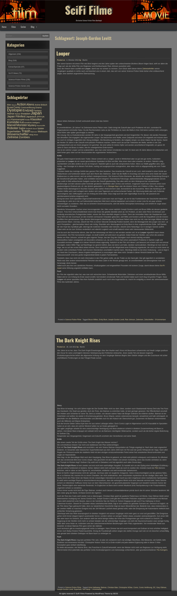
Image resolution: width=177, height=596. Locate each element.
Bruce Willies (93, 320)
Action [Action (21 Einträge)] (21, 104)
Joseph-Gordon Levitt (116, 320)
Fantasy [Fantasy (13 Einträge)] (37, 110)
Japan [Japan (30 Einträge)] (36, 113)
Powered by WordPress (94, 594)
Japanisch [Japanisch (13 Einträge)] (31, 116)
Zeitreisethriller (148, 69)
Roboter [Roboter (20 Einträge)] (12, 128)
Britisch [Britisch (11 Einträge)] (44, 105)
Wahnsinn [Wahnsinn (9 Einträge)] (34, 132)
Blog (32, 27)
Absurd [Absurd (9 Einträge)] (14, 105)
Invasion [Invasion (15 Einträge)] (25, 113)
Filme (13, 27)
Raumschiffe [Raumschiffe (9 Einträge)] (41, 125)
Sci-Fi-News (13, 73)
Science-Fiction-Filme (73, 320)
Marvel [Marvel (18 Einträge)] (11, 125)
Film (157, 581)
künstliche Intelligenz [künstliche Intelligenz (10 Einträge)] (32, 123)
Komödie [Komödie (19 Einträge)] (13, 122)
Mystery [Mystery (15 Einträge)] (32, 125)
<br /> (65, 299)
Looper (63, 53)
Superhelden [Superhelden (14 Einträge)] (14, 131)
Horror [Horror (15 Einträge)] (10, 113)
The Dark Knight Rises (78, 453)
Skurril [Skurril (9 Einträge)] (35, 128)
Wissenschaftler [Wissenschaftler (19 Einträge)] (18, 134)
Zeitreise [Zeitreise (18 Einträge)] (12, 137)
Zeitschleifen (148, 320)
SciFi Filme (88, 10)
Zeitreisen (139, 320)
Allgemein (12, 54)
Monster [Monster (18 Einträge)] (21, 125)
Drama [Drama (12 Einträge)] (38, 107)
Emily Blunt (103, 320)
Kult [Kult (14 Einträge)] (22, 122)
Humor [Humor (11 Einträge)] (17, 114)
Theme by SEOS (111, 594)
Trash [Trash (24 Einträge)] (25, 131)
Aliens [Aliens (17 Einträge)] (30, 104)
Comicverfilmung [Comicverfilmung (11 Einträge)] (28, 108)
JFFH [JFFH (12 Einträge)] (39, 117)
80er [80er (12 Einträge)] (9, 105)
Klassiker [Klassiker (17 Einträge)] (36, 119)
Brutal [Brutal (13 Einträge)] (10, 107)
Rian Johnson (130, 320)
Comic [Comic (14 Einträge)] (16, 107)
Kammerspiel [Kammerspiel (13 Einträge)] (18, 119)
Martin (84, 60)
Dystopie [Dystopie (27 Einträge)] (14, 110)
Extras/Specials (14, 67)
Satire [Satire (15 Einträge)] (22, 128)
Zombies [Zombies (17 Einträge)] (24, 137)
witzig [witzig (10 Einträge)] (31, 135)
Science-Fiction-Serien (17, 86)
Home (4, 27)
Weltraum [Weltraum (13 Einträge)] (42, 131)
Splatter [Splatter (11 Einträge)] (40, 128)
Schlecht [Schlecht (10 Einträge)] (29, 129)
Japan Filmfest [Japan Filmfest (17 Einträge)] (16, 116)
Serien (23, 27)
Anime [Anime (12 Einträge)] (37, 105)
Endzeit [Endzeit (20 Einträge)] (28, 110)
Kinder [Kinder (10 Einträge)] (27, 120)
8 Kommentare (160, 320)
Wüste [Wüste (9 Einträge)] (36, 135)
